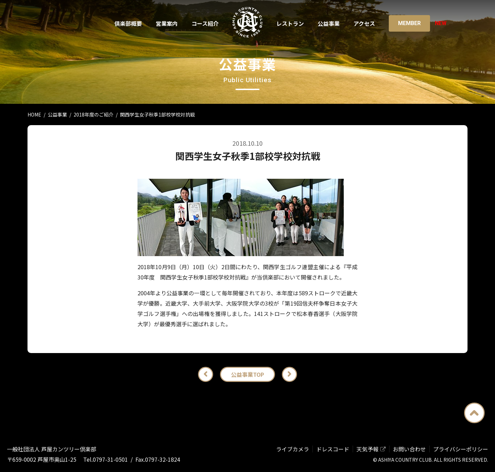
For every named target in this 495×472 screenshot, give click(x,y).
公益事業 (329, 23)
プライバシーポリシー (460, 449)
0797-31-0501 (110, 459)
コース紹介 (205, 23)
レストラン (290, 23)
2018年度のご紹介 (93, 114)
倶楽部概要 (128, 23)
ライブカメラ (292, 449)
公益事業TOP (247, 374)
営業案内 (167, 23)
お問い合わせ (409, 449)
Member (409, 23)
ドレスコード (332, 449)
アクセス (364, 23)
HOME (34, 114)
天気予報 (367, 449)
